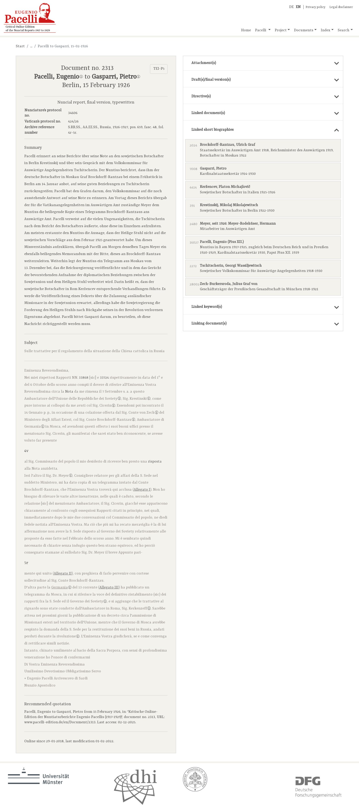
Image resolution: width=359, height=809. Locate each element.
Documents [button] (303, 30)
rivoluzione (68, 636)
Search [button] (343, 30)
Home (246, 30)
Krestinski (140, 399)
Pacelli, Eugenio (58, 77)
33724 (104, 378)
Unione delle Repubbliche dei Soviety (88, 399)
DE (291, 7)
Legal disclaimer (341, 7)
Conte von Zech (143, 413)
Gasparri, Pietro (116, 77)
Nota (69, 392)
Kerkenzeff (140, 609)
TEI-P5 (158, 69)
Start (20, 46)
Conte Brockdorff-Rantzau (110, 420)
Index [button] (325, 30)
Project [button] (281, 30)
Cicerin (107, 406)
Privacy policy (315, 7)
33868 (83, 378)
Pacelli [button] (261, 30)
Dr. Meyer (62, 476)
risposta (155, 462)
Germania (34, 427)
